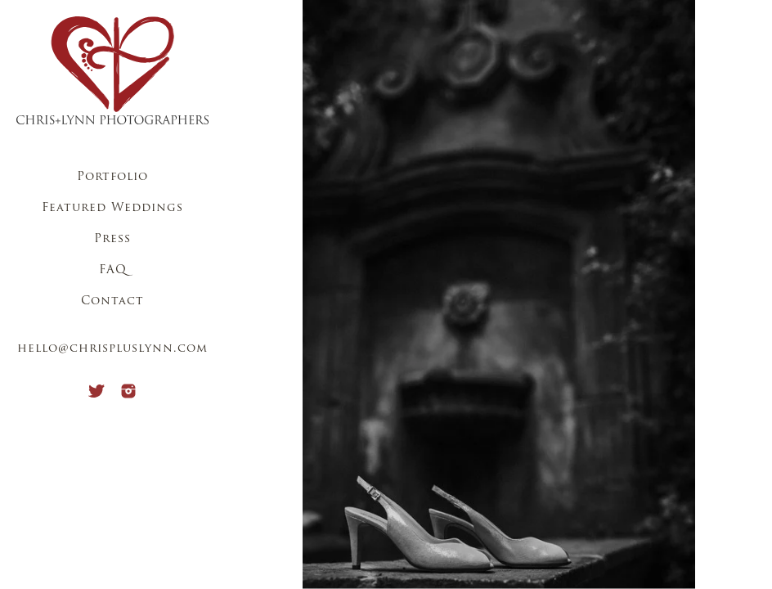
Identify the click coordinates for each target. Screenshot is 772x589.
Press (112, 239)
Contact (112, 301)
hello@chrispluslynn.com (112, 349)
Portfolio (112, 177)
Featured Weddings (112, 208)
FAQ (113, 270)
